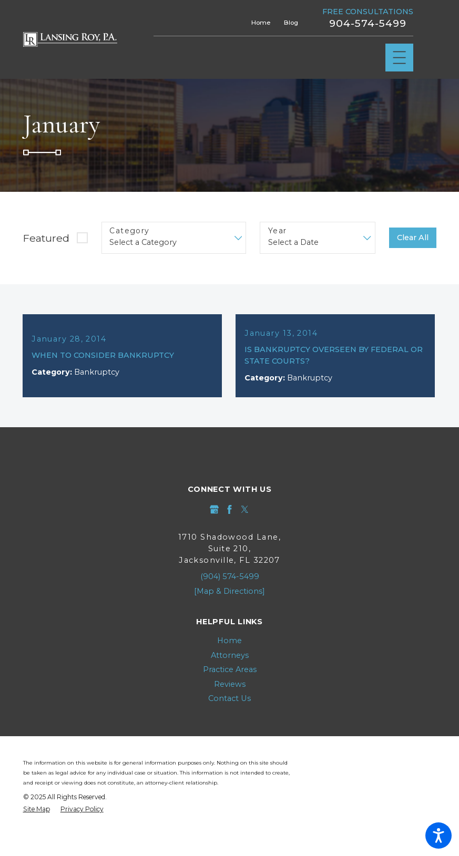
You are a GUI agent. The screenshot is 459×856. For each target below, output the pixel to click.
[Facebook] (229, 509)
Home (260, 22)
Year (277, 230)
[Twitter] (244, 509)
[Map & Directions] (229, 591)
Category (129, 230)
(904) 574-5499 (229, 576)
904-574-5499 (367, 23)
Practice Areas (230, 669)
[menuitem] (229, 641)
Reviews (230, 684)
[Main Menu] (399, 57)
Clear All (413, 237)
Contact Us (229, 698)
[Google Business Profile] (214, 509)
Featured (46, 238)
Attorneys (230, 655)
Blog (291, 22)
